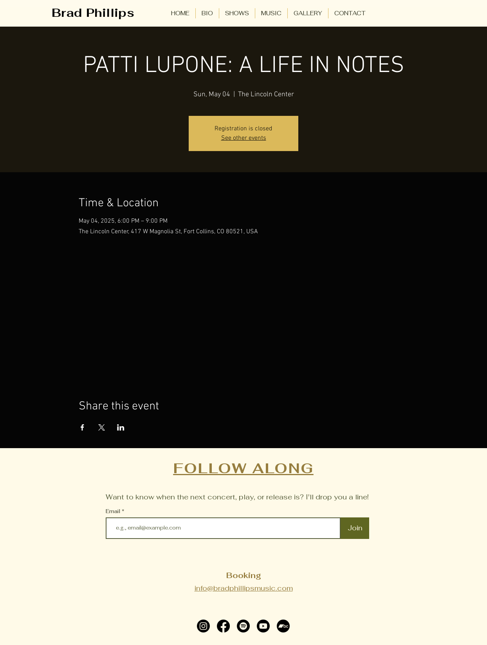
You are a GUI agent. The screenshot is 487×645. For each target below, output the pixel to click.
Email (114, 511)
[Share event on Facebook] (82, 427)
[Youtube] (263, 626)
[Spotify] (243, 626)
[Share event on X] (101, 427)
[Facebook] (223, 626)
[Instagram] (203, 626)
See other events (243, 138)
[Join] (355, 528)
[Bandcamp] (283, 626)
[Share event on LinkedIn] (120, 427)
